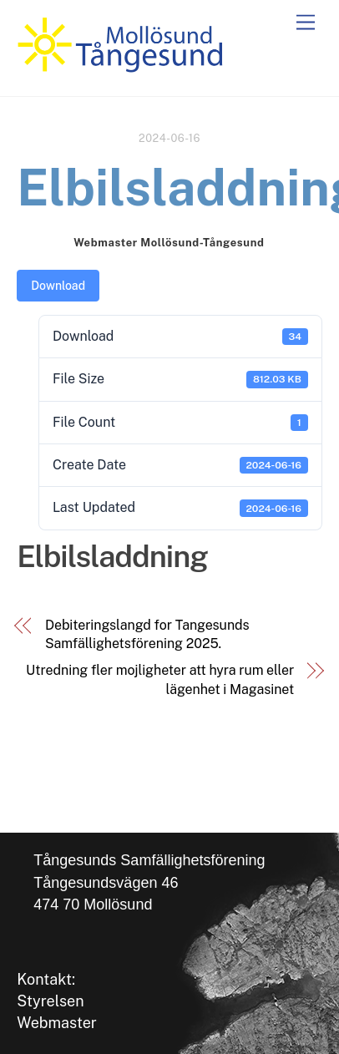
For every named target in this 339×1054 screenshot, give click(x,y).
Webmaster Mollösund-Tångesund (168, 242)
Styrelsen (50, 1001)
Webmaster (57, 1022)
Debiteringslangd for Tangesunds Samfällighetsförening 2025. (147, 634)
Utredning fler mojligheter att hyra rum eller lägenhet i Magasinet (160, 679)
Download (58, 285)
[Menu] (305, 23)
